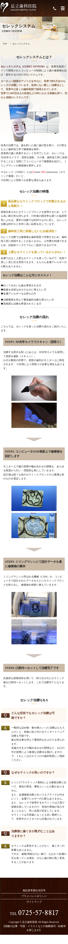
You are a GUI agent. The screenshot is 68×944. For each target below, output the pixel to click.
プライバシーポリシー (34, 896)
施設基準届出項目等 (34, 890)
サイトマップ (34, 901)
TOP (5, 43)
